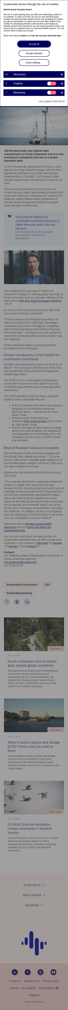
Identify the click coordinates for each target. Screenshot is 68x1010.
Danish (6, 9)
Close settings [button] (33, 62)
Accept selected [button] (34, 53)
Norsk (13, 9)
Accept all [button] (34, 44)
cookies (23, 36)
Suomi (28, 9)
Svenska (21, 9)
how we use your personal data (46, 36)
